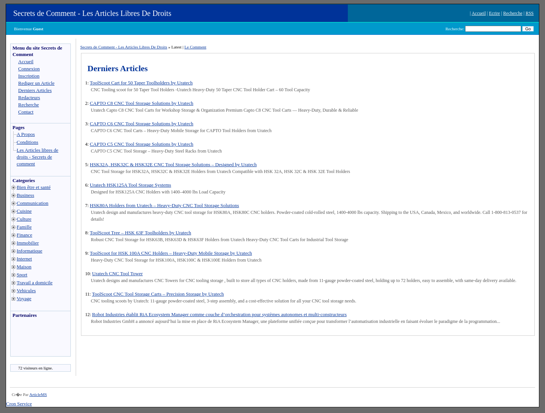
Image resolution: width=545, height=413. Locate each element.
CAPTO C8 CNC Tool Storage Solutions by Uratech (141, 103)
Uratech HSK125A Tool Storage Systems (130, 185)
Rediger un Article (36, 83)
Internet (24, 259)
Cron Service (19, 404)
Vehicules (26, 290)
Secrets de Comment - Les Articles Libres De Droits (92, 13)
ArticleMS (38, 394)
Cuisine (24, 211)
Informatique (29, 251)
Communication (32, 203)
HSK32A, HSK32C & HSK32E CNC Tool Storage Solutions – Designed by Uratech (173, 164)
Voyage (24, 298)
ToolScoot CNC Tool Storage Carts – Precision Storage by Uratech (158, 294)
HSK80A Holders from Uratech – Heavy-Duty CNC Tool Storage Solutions (164, 205)
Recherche (513, 13)
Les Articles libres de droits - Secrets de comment (37, 157)
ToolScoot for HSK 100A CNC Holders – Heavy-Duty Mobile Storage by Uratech (171, 253)
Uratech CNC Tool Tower (117, 273)
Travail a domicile (35, 282)
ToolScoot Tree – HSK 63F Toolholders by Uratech (140, 232)
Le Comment (195, 47)
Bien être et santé (34, 187)
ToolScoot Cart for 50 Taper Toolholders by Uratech (141, 83)
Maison (24, 267)
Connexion (29, 69)
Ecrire (494, 13)
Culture (24, 219)
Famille (24, 227)
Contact (25, 112)
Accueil (479, 13)
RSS (530, 13)
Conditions (27, 142)
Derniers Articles (34, 90)
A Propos (26, 134)
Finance (24, 235)
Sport (22, 274)
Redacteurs (29, 97)
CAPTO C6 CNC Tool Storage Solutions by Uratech (141, 123)
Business (25, 195)
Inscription (28, 76)
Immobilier (28, 243)
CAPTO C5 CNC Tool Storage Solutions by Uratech (141, 144)
